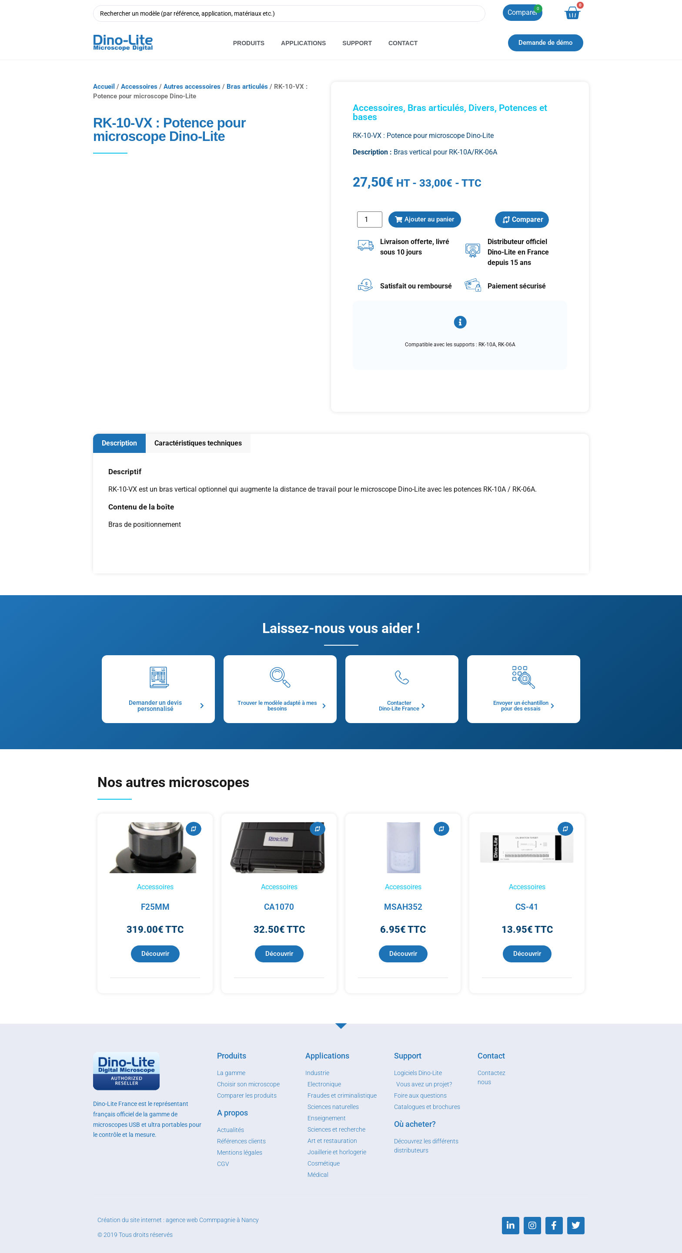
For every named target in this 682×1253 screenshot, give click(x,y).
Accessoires (139, 86)
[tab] (119, 443)
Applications (303, 43)
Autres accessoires (192, 86)
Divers (481, 108)
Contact (403, 43)
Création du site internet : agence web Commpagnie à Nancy (178, 1219)
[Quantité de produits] (369, 219)
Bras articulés (247, 86)
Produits (248, 43)
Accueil (104, 86)
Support (357, 43)
